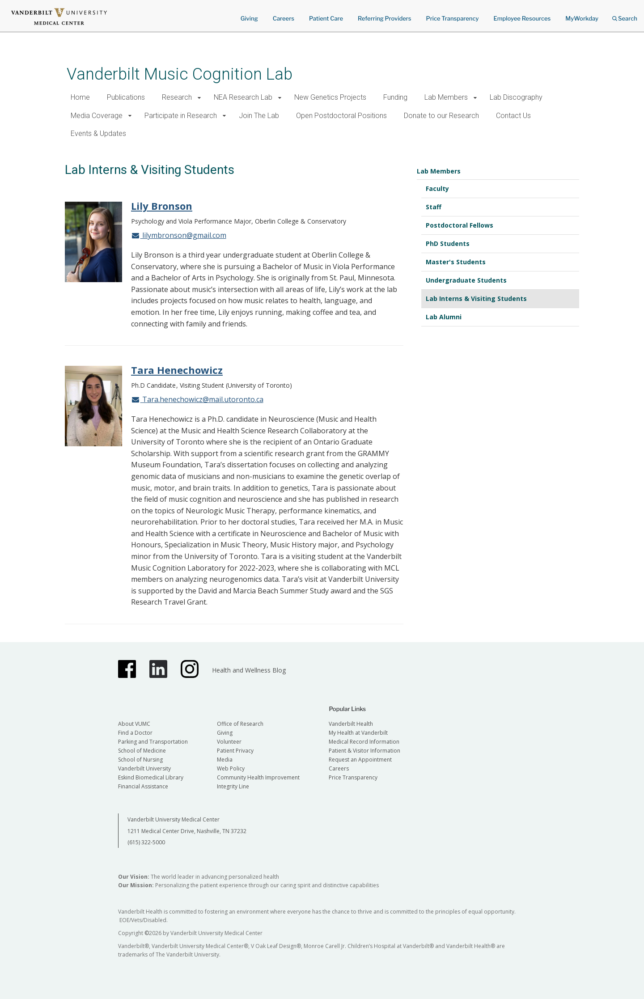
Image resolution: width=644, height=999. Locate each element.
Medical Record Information (364, 741)
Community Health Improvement (258, 777)
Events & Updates (98, 133)
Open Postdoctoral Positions (341, 115)
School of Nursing (140, 759)
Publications (126, 97)
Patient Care (326, 18)
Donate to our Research (441, 115)
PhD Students (448, 243)
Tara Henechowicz (177, 370)
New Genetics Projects (330, 97)
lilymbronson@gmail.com (178, 235)
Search (624, 15)
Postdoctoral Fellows (459, 225)
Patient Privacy (235, 750)
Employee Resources (522, 18)
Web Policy (231, 768)
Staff (433, 207)
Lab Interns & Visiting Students (476, 298)
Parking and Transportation (153, 741)
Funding (395, 97)
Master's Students (456, 262)
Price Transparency (452, 18)
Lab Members (446, 97)
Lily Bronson (161, 205)
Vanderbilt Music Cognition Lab (179, 74)
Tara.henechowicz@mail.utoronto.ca (197, 399)
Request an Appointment (360, 759)
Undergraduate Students (466, 280)
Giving (249, 18)
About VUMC (134, 724)
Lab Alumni (444, 317)
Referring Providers (384, 18)
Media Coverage (97, 115)
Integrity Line (233, 786)
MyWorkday (581, 18)
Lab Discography (516, 97)
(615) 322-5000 (146, 842)
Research (177, 97)
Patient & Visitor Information (364, 750)
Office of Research (240, 724)
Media (225, 759)
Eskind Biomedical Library (150, 777)
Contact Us (513, 115)
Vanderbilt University (144, 768)
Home (80, 97)
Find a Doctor (135, 733)
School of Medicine (142, 750)
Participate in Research (180, 115)
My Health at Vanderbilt (358, 733)
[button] (199, 98)
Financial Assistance (143, 786)
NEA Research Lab (243, 97)
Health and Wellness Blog (249, 670)
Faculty (437, 188)
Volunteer (229, 741)
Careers (283, 18)
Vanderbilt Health (351, 724)
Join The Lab (259, 115)
